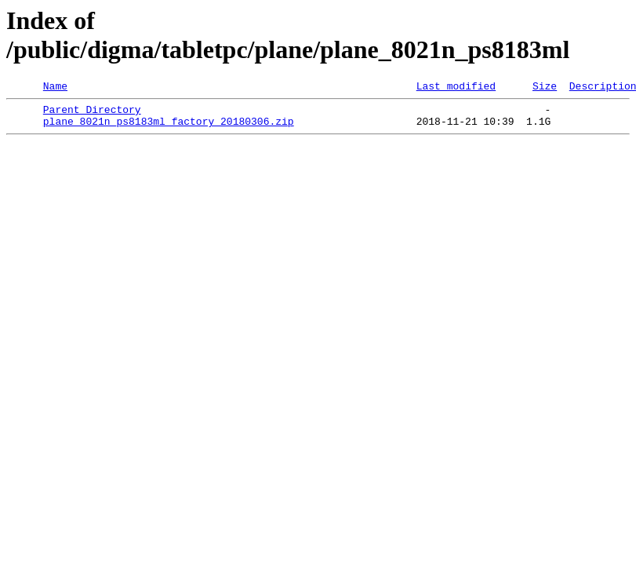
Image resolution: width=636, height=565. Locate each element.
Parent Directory (92, 114)
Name (55, 88)
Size (544, 88)
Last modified (456, 88)
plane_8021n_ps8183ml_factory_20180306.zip (168, 128)
